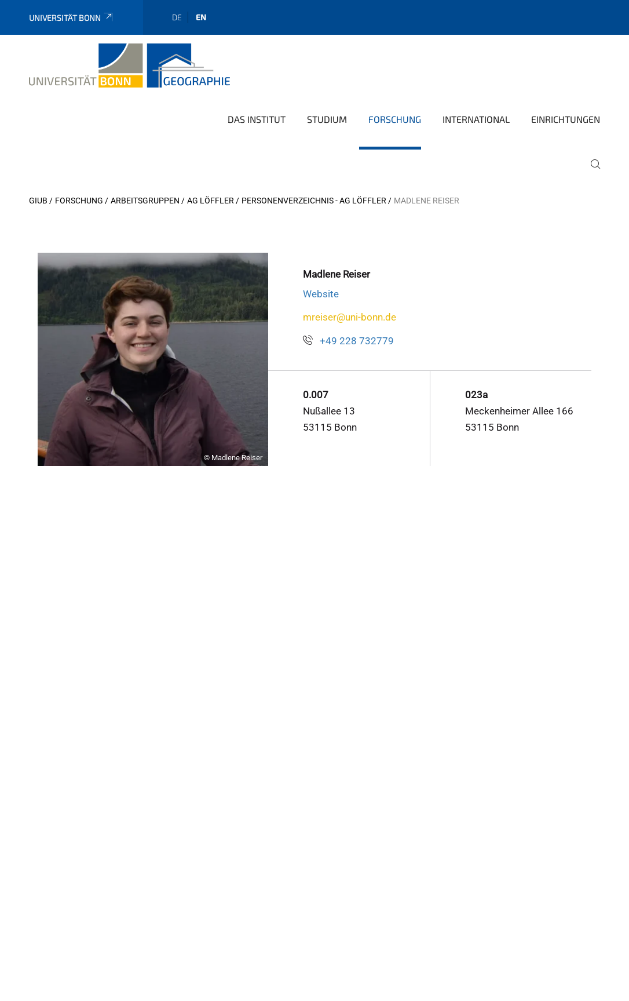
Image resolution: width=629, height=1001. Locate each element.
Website (321, 294)
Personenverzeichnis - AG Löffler (314, 200)
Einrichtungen (565, 119)
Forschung (394, 119)
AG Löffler (210, 200)
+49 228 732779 (357, 341)
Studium (327, 119)
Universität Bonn (71, 18)
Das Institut (257, 119)
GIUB (38, 200)
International (476, 119)
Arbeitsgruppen (145, 200)
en (201, 17)
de (177, 17)
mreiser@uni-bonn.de (349, 317)
